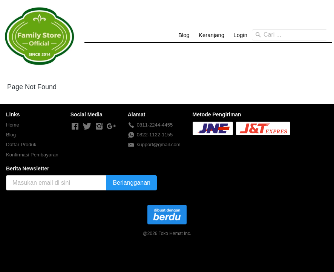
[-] (75, 126)
